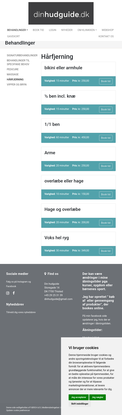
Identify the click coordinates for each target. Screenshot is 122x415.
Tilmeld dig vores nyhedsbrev (21, 312)
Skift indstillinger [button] (79, 403)
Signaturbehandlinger (22, 55)
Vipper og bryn (17, 84)
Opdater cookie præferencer (18, 410)
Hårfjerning (15, 79)
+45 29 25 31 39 (53, 295)
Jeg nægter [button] (97, 397)
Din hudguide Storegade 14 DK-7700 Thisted (53, 287)
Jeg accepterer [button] (78, 397)
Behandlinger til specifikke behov (18, 62)
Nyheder (67, 30)
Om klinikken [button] (86, 30)
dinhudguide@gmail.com (58, 299)
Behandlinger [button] (16, 30)
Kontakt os (106, 36)
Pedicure (13, 69)
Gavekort (13, 36)
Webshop (108, 30)
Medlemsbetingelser (50, 407)
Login (52, 30)
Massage (13, 74)
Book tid (38, 30)
